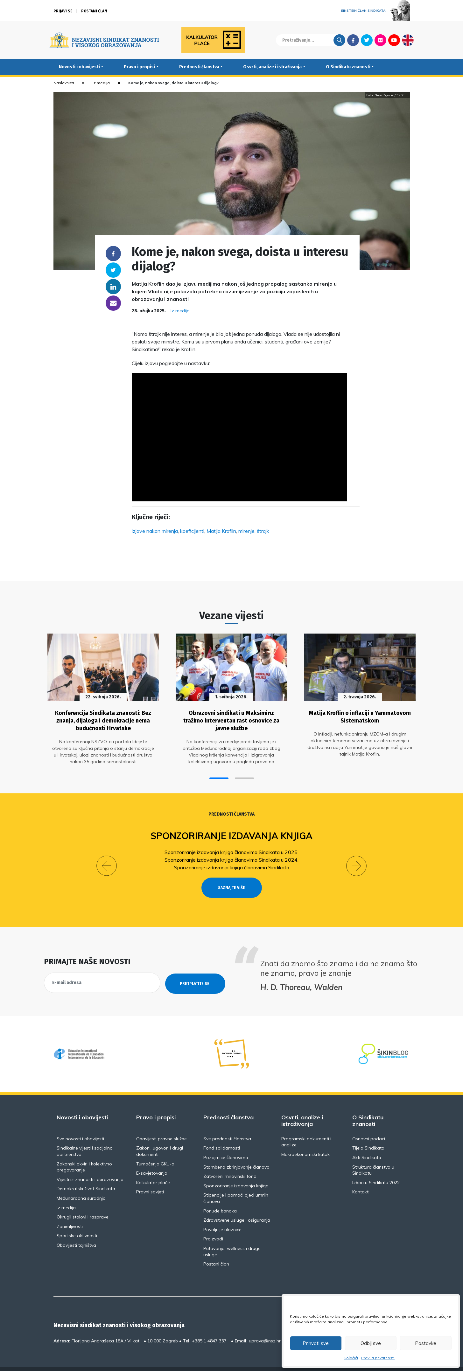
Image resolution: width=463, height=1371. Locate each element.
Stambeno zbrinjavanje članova (236, 1152)
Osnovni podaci (368, 1124)
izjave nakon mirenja (155, 531)
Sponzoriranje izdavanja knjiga (231, 832)
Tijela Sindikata (368, 1134)
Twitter (367, 40)
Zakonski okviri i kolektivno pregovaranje (84, 1152)
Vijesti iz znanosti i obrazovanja (90, 1165)
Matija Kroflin (221, 531)
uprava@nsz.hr (265, 1326)
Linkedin (113, 286)
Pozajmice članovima (225, 1143)
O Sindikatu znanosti (348, 67)
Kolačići (351, 1357)
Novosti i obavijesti (79, 67)
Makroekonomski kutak (305, 1140)
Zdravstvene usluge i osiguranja (236, 1206)
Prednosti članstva (199, 67)
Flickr (380, 40)
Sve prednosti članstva (227, 1124)
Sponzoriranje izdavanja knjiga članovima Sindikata (231, 864)
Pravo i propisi (139, 67)
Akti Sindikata (366, 1143)
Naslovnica (63, 82)
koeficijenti (192, 531)
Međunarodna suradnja (81, 1183)
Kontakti (360, 1177)
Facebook (353, 40)
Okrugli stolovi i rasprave (83, 1202)
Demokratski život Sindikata (86, 1174)
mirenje (246, 531)
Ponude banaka (220, 1196)
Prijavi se (63, 11)
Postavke (425, 1343)
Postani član (94, 11)
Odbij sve (371, 1343)
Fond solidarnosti (221, 1134)
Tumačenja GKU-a (155, 1149)
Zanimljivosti (70, 1212)
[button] (218, 775)
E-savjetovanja (151, 1159)
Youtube (394, 40)
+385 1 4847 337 (209, 1326)
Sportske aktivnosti (77, 1221)
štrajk (263, 531)
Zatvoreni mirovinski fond (229, 1162)
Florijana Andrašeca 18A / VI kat (105, 1326)
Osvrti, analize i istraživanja (272, 67)
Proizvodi (213, 1224)
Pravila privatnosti (378, 1357)
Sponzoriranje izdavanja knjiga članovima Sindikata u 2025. (231, 849)
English (408, 40)
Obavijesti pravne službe (161, 1124)
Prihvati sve (316, 1343)
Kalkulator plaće (153, 1168)
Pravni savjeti (150, 1177)
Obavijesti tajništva (76, 1230)
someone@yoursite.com (113, 303)
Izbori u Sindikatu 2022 (376, 1168)
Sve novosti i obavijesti (80, 1124)
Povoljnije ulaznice (222, 1215)
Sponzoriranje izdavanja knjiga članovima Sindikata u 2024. (231, 856)
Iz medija (101, 82)
